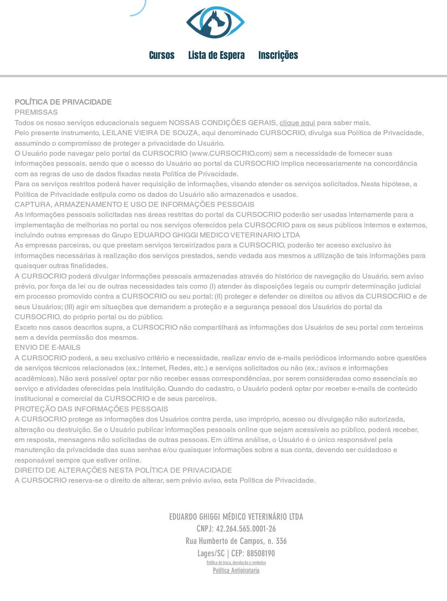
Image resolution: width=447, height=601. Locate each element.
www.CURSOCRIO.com (231, 153)
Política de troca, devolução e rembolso (236, 562)
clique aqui (297, 122)
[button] (162, 55)
